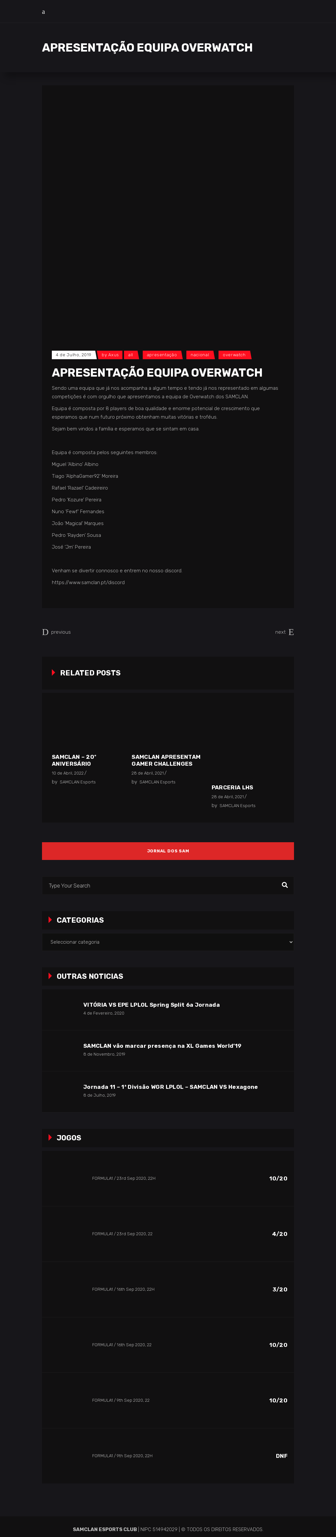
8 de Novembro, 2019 (104, 1054)
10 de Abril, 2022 (68, 773)
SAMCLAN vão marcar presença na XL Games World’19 (162, 1046)
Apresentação (162, 354)
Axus (113, 354)
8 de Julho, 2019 (99, 1095)
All (130, 354)
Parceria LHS (232, 787)
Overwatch (234, 354)
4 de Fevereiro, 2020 (103, 1013)
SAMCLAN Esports (78, 781)
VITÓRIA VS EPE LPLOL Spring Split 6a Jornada (151, 1004)
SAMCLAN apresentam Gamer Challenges (166, 760)
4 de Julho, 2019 (73, 354)
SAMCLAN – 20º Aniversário (74, 760)
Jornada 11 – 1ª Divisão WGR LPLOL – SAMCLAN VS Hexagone (170, 1087)
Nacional (200, 354)
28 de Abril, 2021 (148, 773)
